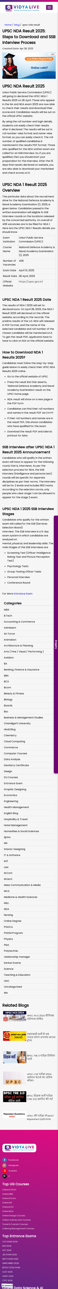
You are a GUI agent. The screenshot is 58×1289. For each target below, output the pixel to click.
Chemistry (10, 735)
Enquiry (56, 644)
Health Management (16, 807)
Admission (10, 627)
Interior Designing (14, 849)
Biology (8, 699)
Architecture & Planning (18, 645)
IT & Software (12, 855)
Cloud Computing (14, 741)
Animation (10, 639)
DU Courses (11, 777)
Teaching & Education (17, 975)
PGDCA (8, 927)
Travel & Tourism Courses (15, 1224)
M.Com (8, 873)
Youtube (9, 1170)
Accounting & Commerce (19, 621)
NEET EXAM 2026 (10, 1258)
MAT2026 (6, 1245)
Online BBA (7, 1194)
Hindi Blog (9, 729)
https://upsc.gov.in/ (31, 281)
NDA (6, 909)
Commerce (11, 747)
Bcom (7, 687)
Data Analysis (12, 759)
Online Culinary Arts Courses (16, 1219)
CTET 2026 (7, 1280)
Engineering (11, 801)
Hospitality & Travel (16, 819)
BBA (6, 675)
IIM (5, 843)
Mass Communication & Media (22, 885)
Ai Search (7, 1285)
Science (8, 969)
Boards (8, 705)
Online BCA (7, 1211)
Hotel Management (16, 825)
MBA (6, 609)
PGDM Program (13, 933)
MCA (7, 891)
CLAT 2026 (7, 1271)
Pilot (6, 945)
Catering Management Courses (18, 1228)
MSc (6, 903)
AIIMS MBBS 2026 (10, 1263)
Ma (6, 993)
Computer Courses (15, 753)
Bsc (6, 711)
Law (6, 867)
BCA (6, 681)
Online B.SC (8, 1206)
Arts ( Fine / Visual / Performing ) (24, 651)
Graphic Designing (15, 789)
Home (8, 24)
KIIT (6, 861)
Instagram (10, 1165)
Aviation (9, 657)
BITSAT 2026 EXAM (11, 1267)
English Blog (11, 813)
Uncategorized (13, 987)
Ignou (7, 837)
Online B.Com (9, 1198)
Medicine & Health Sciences (20, 897)
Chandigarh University (17, 723)
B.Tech (8, 615)
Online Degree (12, 921)
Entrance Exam (23, 593)
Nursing (8, 915)
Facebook (10, 1160)
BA (5, 663)
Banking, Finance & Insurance (21, 669)
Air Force (9, 633)
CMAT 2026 (7, 1276)
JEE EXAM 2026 (9, 1254)
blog (16, 24)
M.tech (8, 879)
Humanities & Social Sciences (21, 831)
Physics (8, 939)
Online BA (7, 1202)
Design (8, 771)
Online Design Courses (13, 1215)
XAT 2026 (6, 1250)
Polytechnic (11, 951)
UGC (6, 981)
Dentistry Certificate (16, 765)
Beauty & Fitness (14, 693)
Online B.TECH (9, 1189)
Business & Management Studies (23, 717)
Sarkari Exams (12, 963)
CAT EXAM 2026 (10, 1241)
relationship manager (17, 957)
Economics (10, 795)
